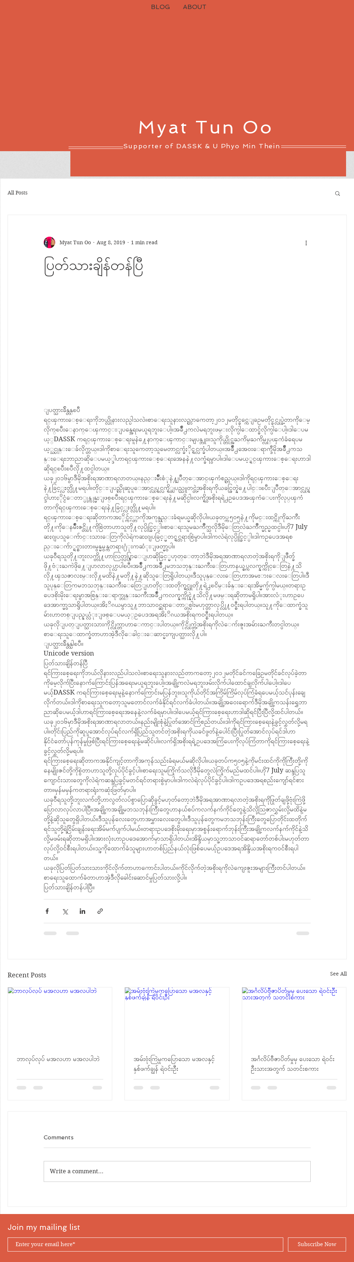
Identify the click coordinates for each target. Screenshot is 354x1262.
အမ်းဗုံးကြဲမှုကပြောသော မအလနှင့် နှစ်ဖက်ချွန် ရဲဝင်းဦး (174, 1063)
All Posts (17, 192)
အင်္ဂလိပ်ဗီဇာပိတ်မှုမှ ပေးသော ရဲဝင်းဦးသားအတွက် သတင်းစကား (293, 1063)
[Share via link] (100, 911)
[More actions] (306, 242)
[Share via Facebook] (47, 911)
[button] (337, 193)
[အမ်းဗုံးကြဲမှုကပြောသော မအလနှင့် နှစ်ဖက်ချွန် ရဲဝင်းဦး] (177, 1016)
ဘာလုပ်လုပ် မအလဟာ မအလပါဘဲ (58, 1058)
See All (338, 973)
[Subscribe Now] (317, 1244)
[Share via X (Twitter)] (64, 911)
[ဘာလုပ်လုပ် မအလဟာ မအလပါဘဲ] (60, 1016)
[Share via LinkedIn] (82, 911)
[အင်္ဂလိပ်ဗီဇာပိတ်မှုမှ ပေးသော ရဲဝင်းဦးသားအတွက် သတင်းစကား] (294, 1016)
